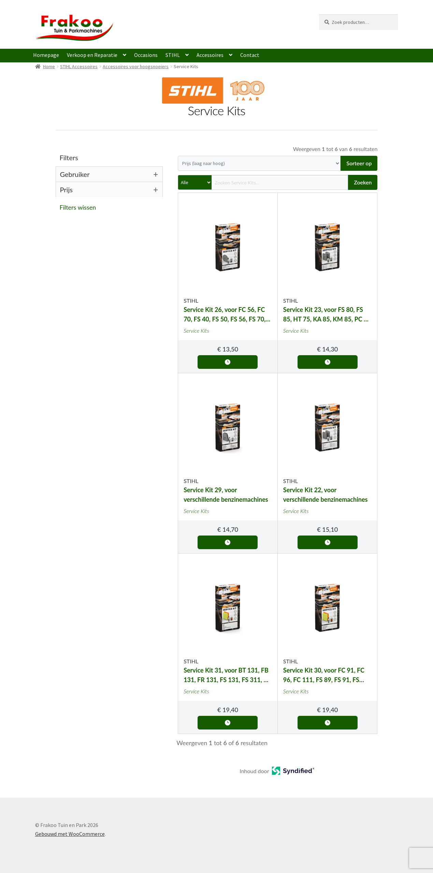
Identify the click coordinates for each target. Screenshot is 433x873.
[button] (111, 207)
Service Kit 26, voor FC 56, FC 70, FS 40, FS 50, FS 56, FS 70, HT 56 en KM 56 (224, 315)
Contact (249, 54)
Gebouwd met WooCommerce (70, 833)
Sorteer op (359, 163)
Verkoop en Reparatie (92, 54)
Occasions (146, 54)
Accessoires (210, 54)
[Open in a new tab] (293, 772)
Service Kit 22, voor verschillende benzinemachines (325, 494)
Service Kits (196, 330)
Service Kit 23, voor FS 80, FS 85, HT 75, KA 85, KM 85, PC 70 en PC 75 (327, 315)
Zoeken (363, 182)
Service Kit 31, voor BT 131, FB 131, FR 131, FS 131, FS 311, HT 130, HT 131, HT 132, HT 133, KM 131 (228, 675)
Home (49, 66)
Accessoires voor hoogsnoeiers (136, 66)
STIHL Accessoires (79, 66)
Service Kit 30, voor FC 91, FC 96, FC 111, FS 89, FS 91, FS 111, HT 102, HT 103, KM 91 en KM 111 (326, 675)
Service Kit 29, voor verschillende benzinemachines (226, 494)
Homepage (46, 54)
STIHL (172, 54)
